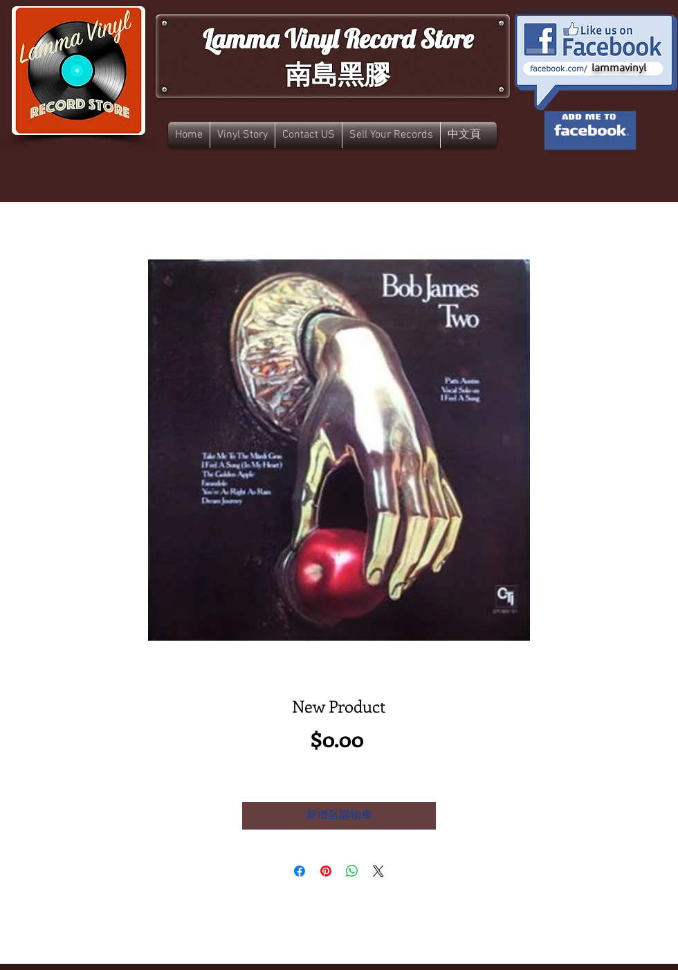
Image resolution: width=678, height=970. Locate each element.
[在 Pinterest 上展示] (326, 871)
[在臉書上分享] (299, 871)
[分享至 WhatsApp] (352, 871)
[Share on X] (378, 871)
